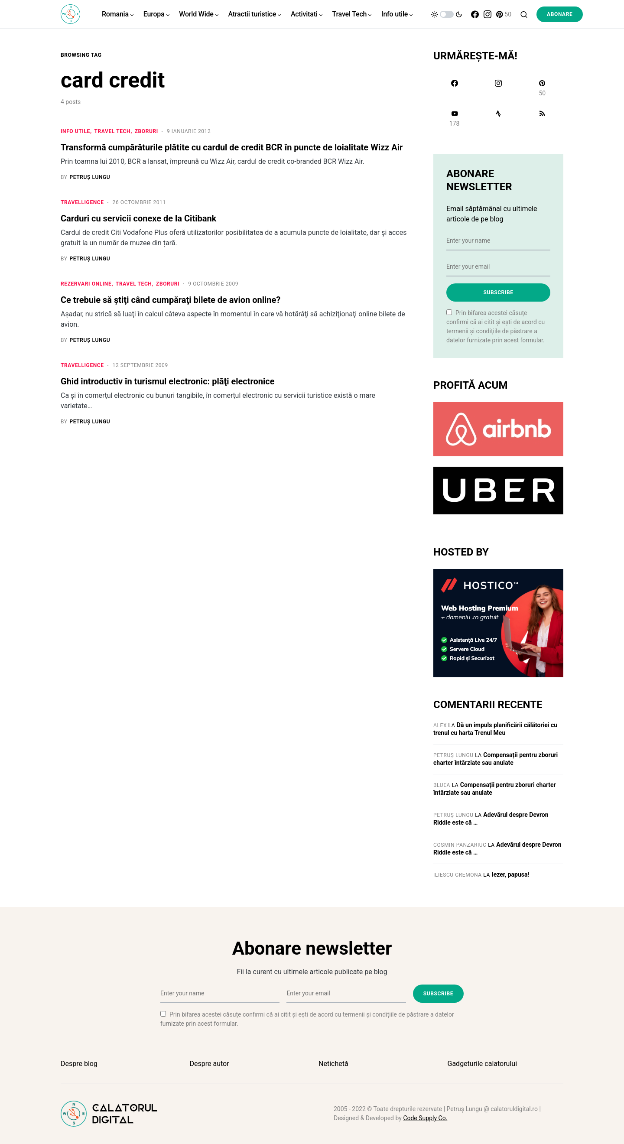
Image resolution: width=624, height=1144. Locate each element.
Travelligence (82, 203)
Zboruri (146, 131)
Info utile (75, 131)
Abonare (559, 14)
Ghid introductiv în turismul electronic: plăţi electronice (168, 382)
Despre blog (79, 1064)
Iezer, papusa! (511, 874)
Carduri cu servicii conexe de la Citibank (138, 219)
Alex (440, 725)
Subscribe (498, 292)
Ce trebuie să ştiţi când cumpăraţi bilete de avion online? (170, 301)
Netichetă (333, 1064)
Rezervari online (86, 285)
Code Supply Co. (425, 1118)
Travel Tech (112, 131)
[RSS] (542, 118)
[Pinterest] (503, 14)
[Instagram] (487, 14)
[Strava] (498, 118)
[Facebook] (475, 14)
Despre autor (209, 1064)
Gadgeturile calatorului (482, 1064)
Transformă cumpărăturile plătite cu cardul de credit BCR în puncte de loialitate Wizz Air (232, 147)
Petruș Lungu (453, 755)
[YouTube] (454, 118)
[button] (446, 14)
